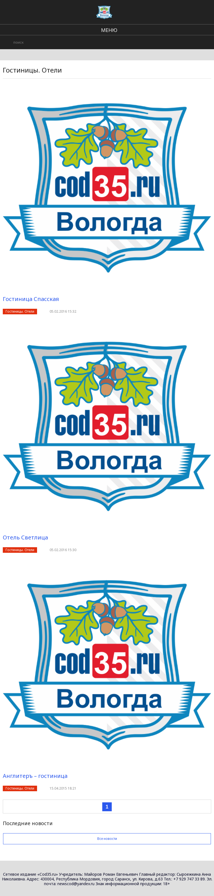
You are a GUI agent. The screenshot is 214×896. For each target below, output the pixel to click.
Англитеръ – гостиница (35, 776)
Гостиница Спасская (31, 299)
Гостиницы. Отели (20, 311)
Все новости (107, 838)
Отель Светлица (25, 537)
